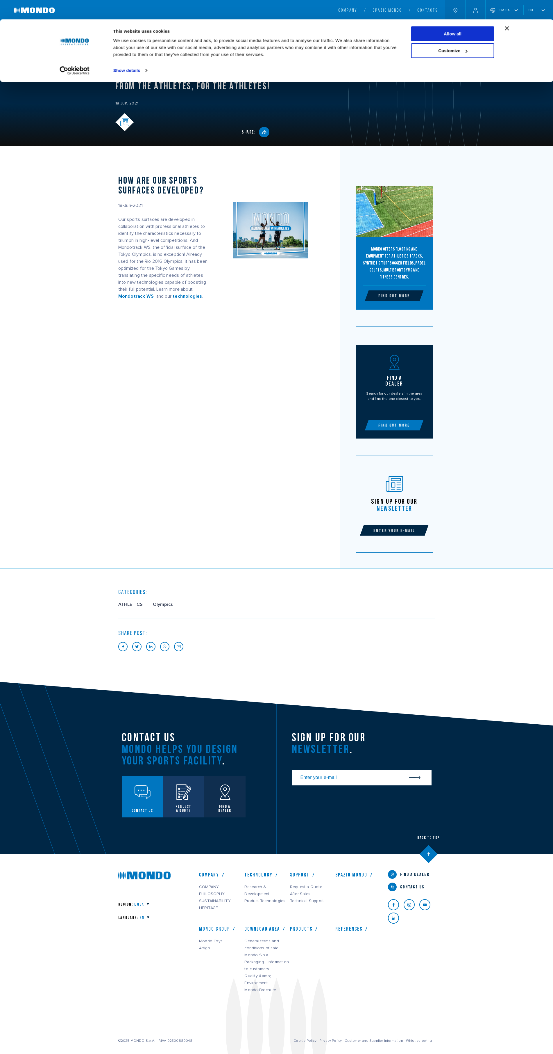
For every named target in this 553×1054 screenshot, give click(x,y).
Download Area (262, 928)
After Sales (300, 894)
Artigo (204, 948)
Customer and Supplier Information (374, 1041)
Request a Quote (306, 887)
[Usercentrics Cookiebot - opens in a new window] (74, 51)
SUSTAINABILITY (215, 901)
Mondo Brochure (260, 990)
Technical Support (307, 901)
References (348, 928)
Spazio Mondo (351, 874)
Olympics (163, 604)
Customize (452, 31)
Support (299, 874)
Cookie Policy (304, 1041)
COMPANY (209, 874)
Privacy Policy (330, 1041)
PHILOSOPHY (212, 894)
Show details (126, 51)
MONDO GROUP (214, 928)
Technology (258, 874)
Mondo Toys (211, 941)
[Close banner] (507, 9)
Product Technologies (264, 901)
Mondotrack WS (136, 296)
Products (301, 928)
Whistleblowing (419, 1041)
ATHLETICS (130, 604)
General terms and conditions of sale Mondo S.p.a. (261, 948)
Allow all (452, 14)
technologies (187, 296)
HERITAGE (208, 908)
